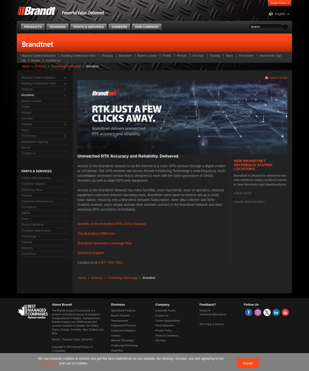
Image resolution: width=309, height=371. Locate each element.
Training (215, 55)
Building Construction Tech (78, 55)
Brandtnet (125, 55)
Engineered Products (123, 325)
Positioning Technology (66, 66)
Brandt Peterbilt (120, 315)
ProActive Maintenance (36, 230)
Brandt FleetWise (32, 224)
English (276, 14)
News (229, 55)
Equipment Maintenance (37, 201)
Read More (244, 193)
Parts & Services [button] (89, 27)
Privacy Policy (163, 330)
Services (198, 55)
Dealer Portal (278, 3)
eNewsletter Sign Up (34, 142)
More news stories (250, 201)
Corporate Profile (165, 310)
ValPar (25, 213)
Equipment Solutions (123, 330)
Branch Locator (147, 55)
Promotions (246, 55)
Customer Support (33, 184)
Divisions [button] (58, 27)
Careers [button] (119, 27)
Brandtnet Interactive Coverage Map (104, 243)
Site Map (160, 340)
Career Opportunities (167, 320)
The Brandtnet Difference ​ (96, 233)
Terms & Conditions (166, 335)
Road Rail (117, 350)
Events (35, 60)
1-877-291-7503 (110, 262)
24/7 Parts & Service (212, 324)
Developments (119, 320)
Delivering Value (31, 190)
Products (107, 55)
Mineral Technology (122, 340)
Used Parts (28, 253)
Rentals (182, 55)
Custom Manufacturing (36, 178)
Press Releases (164, 325)
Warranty (27, 248)
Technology (28, 236)
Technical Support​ (90, 253)
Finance (26, 195)
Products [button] (33, 27)
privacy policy (48, 363)
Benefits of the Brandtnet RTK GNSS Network (111, 224)
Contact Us (53, 60)
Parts (24, 218)
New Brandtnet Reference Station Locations (253, 165)
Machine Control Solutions (39, 55)
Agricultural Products (123, 310)
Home (25, 66)
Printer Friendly (278, 77)
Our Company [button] (147, 27)
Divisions (40, 66)
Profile (167, 55)
